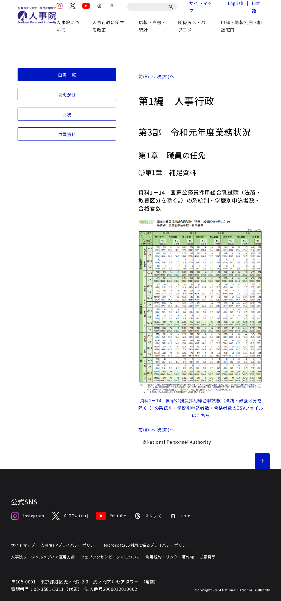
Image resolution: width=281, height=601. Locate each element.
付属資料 (67, 134)
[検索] (172, 7)
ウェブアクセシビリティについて (110, 557)
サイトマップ (23, 545)
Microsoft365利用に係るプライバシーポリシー (147, 545)
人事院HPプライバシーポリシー (70, 545)
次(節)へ (165, 76)
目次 (66, 114)
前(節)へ (147, 76)
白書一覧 (67, 74)
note (180, 516)
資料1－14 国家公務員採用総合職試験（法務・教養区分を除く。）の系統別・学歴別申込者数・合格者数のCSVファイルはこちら (200, 408)
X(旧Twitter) (70, 516)
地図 (150, 582)
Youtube (111, 516)
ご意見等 (207, 557)
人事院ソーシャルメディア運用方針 (43, 557)
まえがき (67, 94)
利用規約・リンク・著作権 (170, 557)
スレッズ (147, 516)
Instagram (27, 516)
